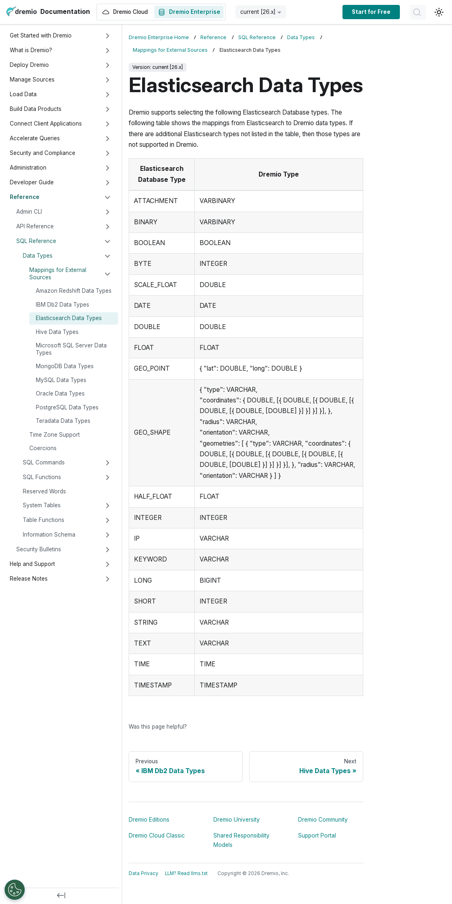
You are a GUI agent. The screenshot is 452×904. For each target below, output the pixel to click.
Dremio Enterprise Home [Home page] (159, 37)
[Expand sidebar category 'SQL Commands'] (107, 463)
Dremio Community (323, 819)
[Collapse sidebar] (61, 896)
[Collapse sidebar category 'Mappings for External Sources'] (107, 274)
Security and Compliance (42, 153)
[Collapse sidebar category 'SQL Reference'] (107, 241)
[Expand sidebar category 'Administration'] (107, 168)
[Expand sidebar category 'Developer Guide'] (107, 182)
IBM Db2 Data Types (62, 304)
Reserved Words (44, 491)
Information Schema (49, 534)
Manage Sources (32, 79)
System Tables (42, 505)
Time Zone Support (54, 434)
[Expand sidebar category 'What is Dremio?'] (107, 50)
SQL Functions (42, 477)
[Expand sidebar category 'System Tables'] (107, 505)
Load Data (23, 94)
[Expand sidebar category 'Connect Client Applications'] (107, 124)
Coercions (43, 448)
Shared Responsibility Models (241, 840)
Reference (24, 197)
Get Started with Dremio (41, 35)
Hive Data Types (57, 332)
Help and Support (32, 564)
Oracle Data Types (60, 393)
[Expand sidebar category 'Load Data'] (107, 94)
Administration (28, 167)
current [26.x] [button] (258, 12)
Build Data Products (35, 109)
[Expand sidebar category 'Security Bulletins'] (107, 549)
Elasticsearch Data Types (69, 318)
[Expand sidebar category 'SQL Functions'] (107, 477)
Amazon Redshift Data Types (74, 290)
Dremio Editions (149, 819)
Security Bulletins (38, 549)
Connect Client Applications (46, 123)
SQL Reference (36, 241)
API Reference (35, 226)
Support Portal (317, 835)
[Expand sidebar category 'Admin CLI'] (107, 212)
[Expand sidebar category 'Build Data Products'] (107, 109)
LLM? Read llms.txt (186, 873)
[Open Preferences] (14, 890)
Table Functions (43, 520)
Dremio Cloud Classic (157, 835)
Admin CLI (29, 211)
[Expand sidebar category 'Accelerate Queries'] (107, 138)
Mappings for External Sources (57, 274)
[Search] (418, 12)
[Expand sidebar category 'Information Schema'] (107, 535)
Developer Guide (32, 182)
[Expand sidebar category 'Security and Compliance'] (107, 153)
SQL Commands (44, 462)
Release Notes (29, 578)
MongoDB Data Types (65, 366)
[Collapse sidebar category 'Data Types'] (107, 256)
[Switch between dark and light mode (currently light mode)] (438, 12)
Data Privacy (143, 873)
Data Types (38, 255)
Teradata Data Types (63, 421)
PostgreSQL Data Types (67, 407)
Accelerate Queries (35, 138)
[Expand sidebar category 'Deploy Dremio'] (107, 65)
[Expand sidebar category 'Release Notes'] (107, 579)
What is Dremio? (31, 50)
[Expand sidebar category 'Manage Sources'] (107, 80)
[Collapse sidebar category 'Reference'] (107, 197)
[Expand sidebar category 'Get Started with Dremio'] (107, 36)
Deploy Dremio (29, 65)
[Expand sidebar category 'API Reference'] (107, 226)
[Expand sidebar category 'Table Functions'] (107, 520)
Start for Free (371, 12)
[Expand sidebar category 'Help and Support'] (107, 564)
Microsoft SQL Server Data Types (71, 349)
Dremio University (236, 819)
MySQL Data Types (61, 380)
